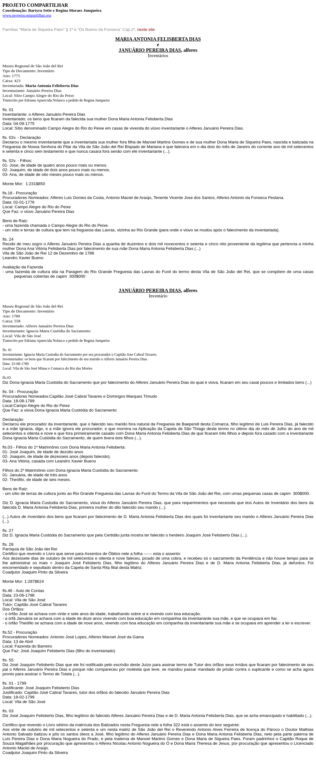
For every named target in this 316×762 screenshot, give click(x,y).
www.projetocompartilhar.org (26, 15)
